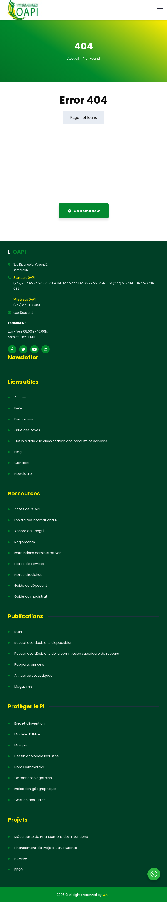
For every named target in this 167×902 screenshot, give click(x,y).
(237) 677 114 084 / (128, 283)
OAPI (107, 894)
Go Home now (83, 210)
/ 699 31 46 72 (77, 283)
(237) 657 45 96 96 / (29, 283)
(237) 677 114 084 (26, 305)
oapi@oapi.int (23, 313)
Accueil (73, 58)
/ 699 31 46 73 (100, 283)
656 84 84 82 (55, 283)
